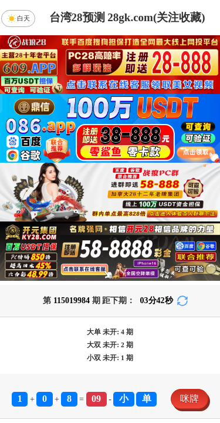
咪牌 (189, 399)
